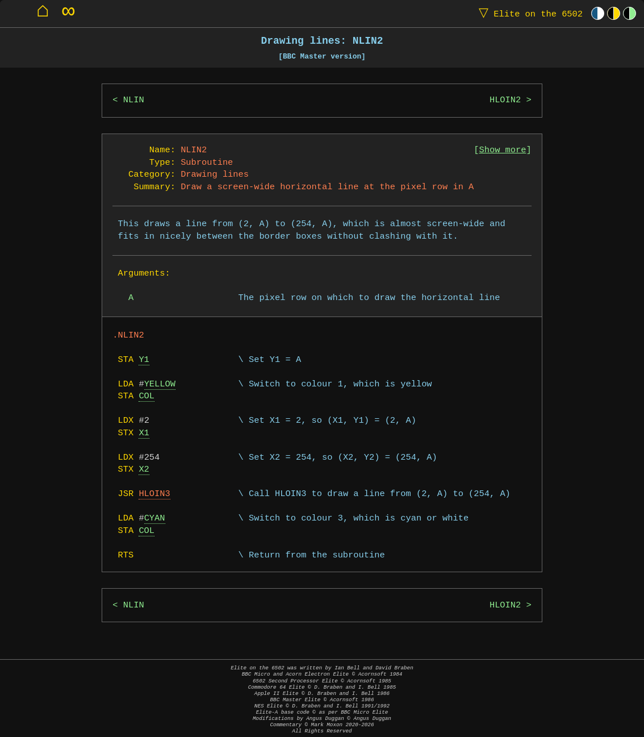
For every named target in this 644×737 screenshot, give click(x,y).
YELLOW (159, 384)
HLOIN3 (154, 494)
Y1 (144, 360)
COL (146, 396)
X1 (144, 433)
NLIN (133, 100)
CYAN (154, 518)
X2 (144, 470)
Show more (502, 150)
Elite (528, 13)
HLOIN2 (505, 100)
